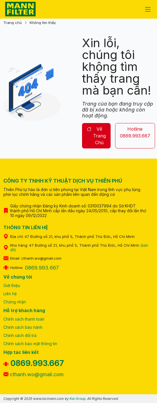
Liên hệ (10, 293)
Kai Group (77, 399)
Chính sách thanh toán (23, 319)
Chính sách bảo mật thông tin (30, 343)
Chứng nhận (14, 301)
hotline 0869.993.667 (135, 132)
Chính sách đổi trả (19, 335)
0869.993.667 (42, 268)
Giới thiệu (11, 285)
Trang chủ (12, 23)
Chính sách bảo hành (22, 327)
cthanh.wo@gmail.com (33, 374)
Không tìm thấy (43, 23)
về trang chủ (96, 136)
